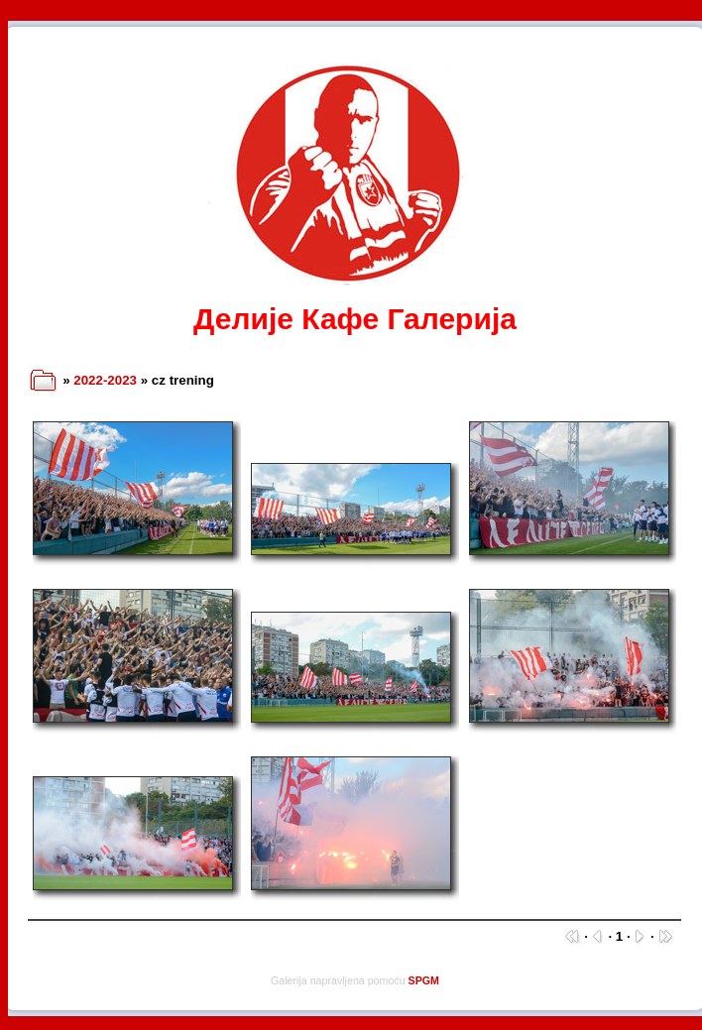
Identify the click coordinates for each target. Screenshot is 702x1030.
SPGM (424, 980)
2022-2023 (105, 380)
